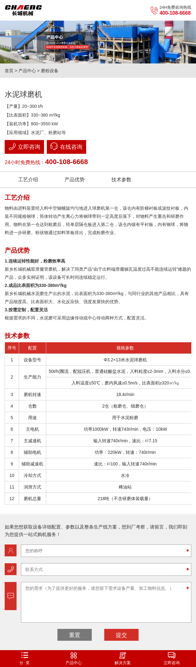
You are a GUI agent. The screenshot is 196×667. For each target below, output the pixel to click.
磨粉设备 (49, 70)
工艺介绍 (28, 179)
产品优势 (75, 179)
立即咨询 (24, 146)
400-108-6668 (66, 162)
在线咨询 (66, 146)
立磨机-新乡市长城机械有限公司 (23, 10)
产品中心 (27, 70)
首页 (9, 70)
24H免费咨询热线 (170, 10)
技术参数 (121, 179)
